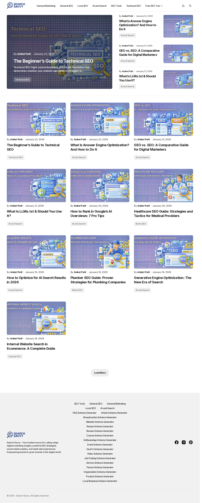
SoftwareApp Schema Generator (99, 440)
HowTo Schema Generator (100, 449)
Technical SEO (22, 79)
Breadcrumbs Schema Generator (100, 417)
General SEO (15, 356)
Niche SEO (141, 223)
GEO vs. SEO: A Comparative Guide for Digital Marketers (139, 53)
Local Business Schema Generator (100, 481)
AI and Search (127, 35)
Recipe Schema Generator (100, 426)
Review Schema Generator (100, 431)
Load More (100, 372)
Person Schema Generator (100, 467)
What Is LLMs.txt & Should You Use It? (137, 78)
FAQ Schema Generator (85, 412)
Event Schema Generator (100, 444)
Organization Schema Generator (100, 471)
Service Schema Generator (100, 462)
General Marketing (116, 403)
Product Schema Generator (100, 476)
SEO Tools (79, 403)
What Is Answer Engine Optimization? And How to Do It (137, 25)
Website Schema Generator (100, 421)
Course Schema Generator (99, 435)
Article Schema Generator (114, 412)
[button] (183, 6)
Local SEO (90, 408)
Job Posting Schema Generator (100, 458)
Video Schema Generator (100, 453)
